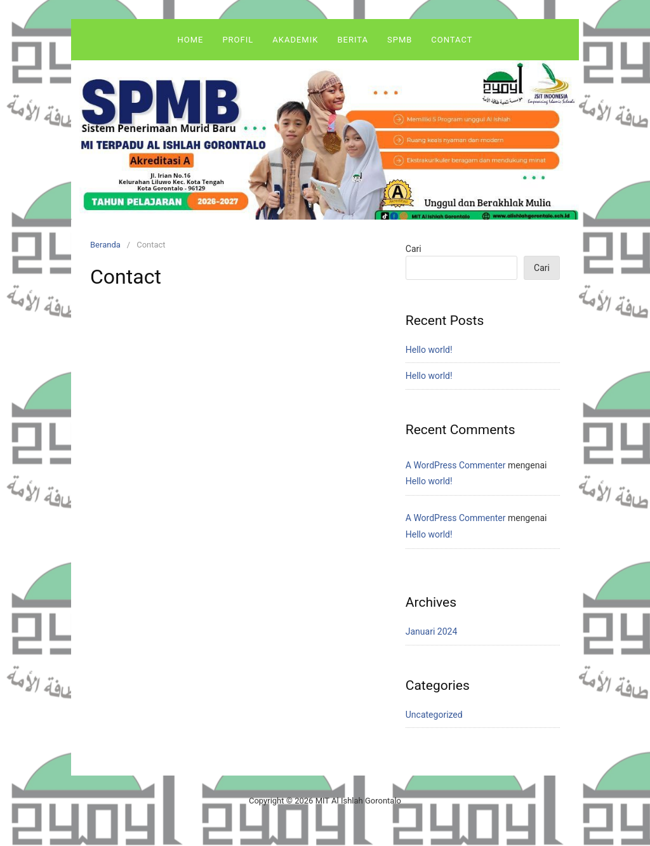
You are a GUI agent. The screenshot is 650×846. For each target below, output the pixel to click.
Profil (237, 39)
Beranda (105, 244)
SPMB (399, 39)
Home (190, 39)
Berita (352, 39)
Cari (413, 249)
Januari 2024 (432, 631)
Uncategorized (434, 715)
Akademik (295, 39)
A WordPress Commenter (456, 465)
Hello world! (429, 350)
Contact (451, 39)
